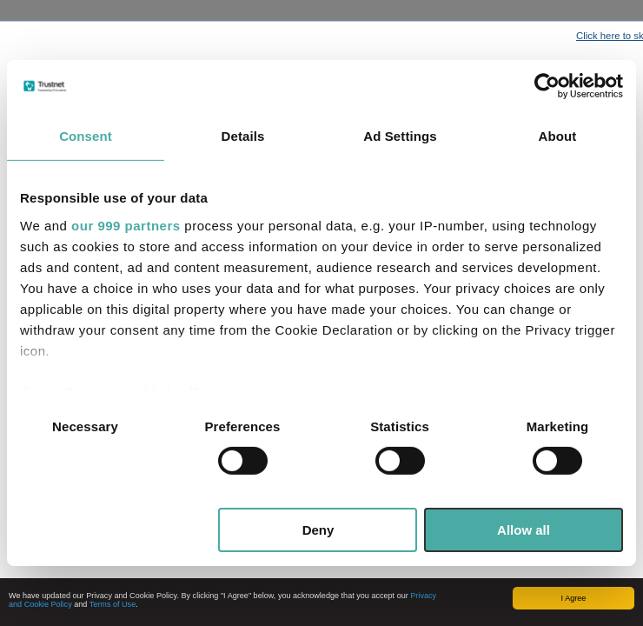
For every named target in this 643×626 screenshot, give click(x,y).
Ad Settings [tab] (399, 136)
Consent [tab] (85, 136)
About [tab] (558, 136)
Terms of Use (112, 604)
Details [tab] (243, 136)
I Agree (574, 598)
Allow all (523, 530)
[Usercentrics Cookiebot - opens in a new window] (547, 86)
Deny (318, 530)
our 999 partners (126, 224)
